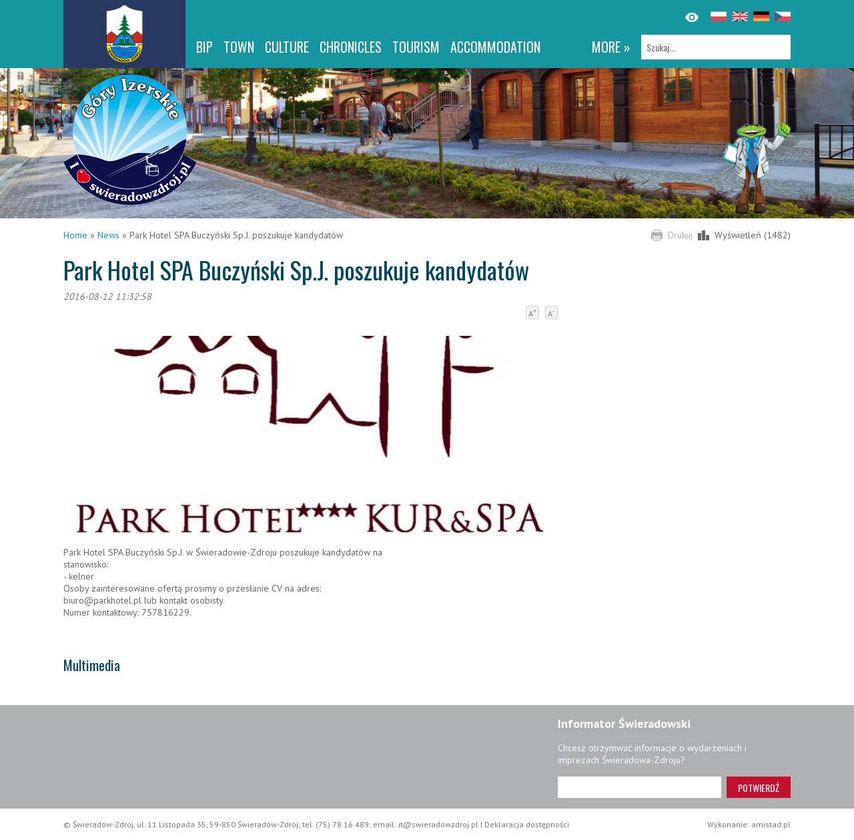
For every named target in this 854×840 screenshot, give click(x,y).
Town (239, 47)
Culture (287, 47)
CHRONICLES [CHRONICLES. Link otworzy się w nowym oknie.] (351, 47)
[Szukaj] (716, 47)
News (108, 235)
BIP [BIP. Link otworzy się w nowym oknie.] (204, 47)
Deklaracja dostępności (526, 824)
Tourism (416, 47)
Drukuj (680, 235)
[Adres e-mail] (639, 787)
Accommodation (495, 47)
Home (75, 235)
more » (611, 47)
